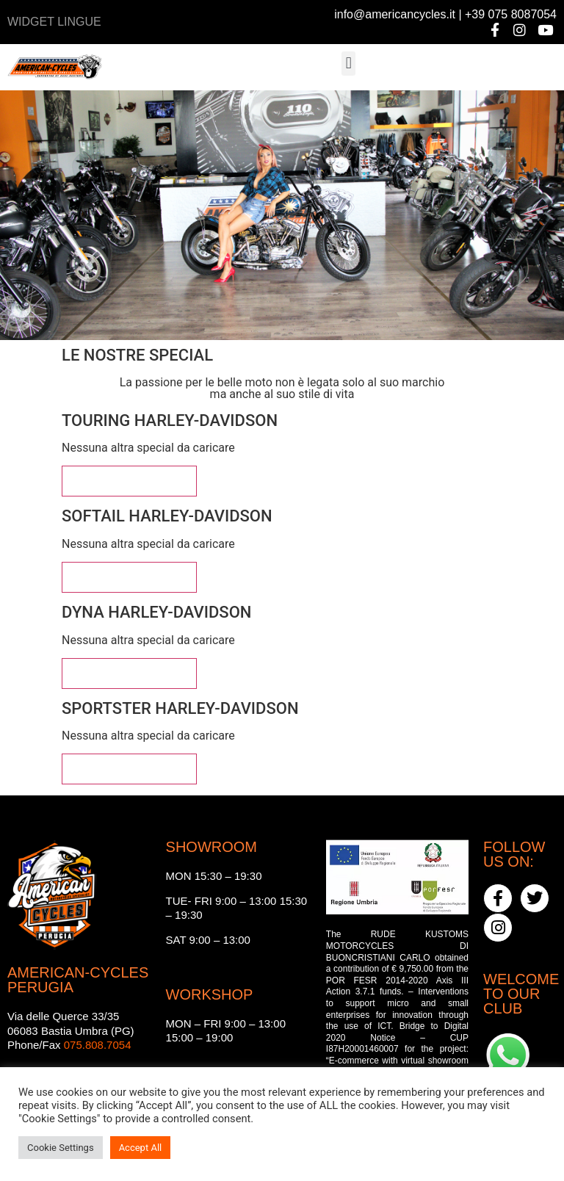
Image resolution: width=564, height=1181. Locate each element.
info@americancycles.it (394, 14)
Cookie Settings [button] (60, 1147)
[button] (348, 63)
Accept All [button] (140, 1147)
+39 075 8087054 (511, 14)
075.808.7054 (97, 1045)
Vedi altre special (129, 481)
